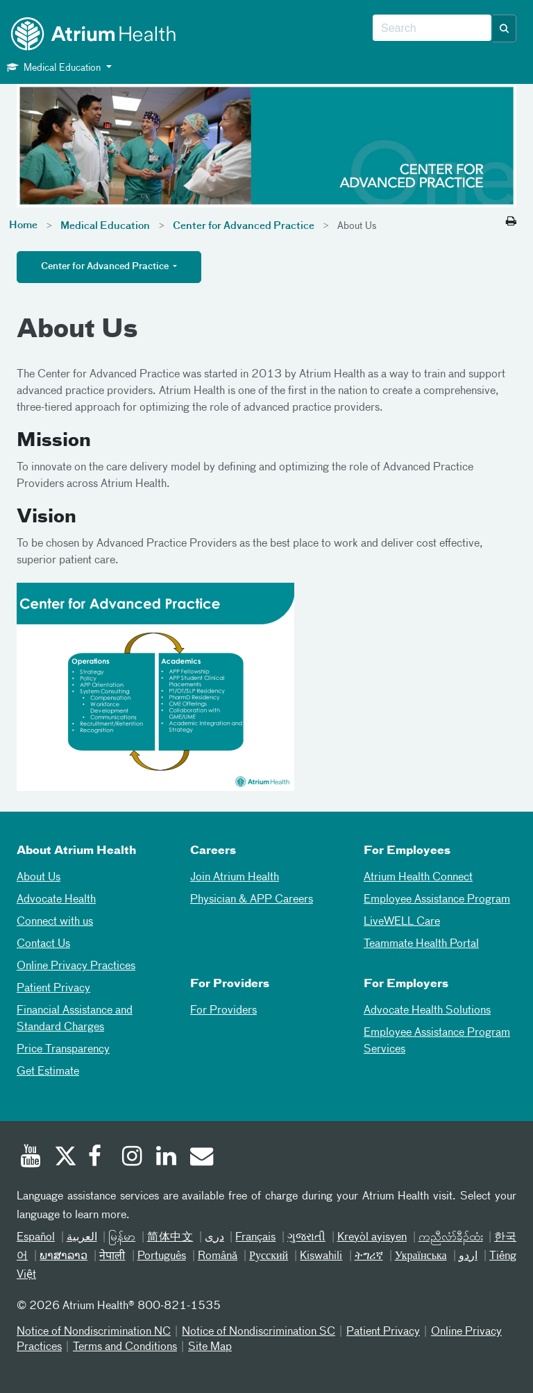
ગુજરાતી (306, 1237)
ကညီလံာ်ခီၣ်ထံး (450, 1237)
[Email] (200, 1158)
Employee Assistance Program (437, 899)
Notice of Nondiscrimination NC (94, 1332)
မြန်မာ (121, 1237)
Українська (421, 1256)
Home (23, 225)
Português (161, 1256)
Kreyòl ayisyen (372, 1237)
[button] (504, 28)
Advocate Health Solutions (427, 1010)
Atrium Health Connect (418, 877)
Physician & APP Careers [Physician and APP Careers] (251, 899)
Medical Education (105, 226)
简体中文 (170, 1237)
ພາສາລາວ (63, 1256)
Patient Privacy (53, 988)
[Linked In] (166, 1158)
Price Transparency (63, 1049)
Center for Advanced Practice (243, 226)
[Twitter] (64, 1158)
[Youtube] (30, 1158)
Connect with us (55, 922)
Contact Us (43, 944)
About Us (38, 877)
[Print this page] (511, 222)
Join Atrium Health (234, 877)
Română (217, 1256)
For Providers (223, 1010)
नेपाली (112, 1256)
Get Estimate (48, 1071)
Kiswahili (321, 1256)
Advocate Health (56, 899)
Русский (268, 1256)
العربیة (82, 1237)
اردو (468, 1256)
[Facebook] (98, 1158)
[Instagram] (132, 1158)
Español (36, 1237)
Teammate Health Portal (421, 944)
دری (214, 1237)
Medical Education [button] (54, 67)
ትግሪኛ (369, 1256)
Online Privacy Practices (76, 966)
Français (255, 1237)
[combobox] (432, 28)
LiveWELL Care (402, 922)
